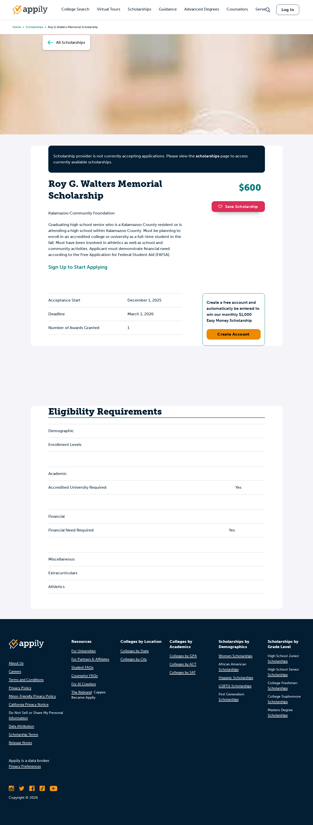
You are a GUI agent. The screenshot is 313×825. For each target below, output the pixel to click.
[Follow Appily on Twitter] (21, 788)
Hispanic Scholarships (236, 678)
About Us (16, 663)
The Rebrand (81, 692)
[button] (221, 206)
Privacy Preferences (25, 766)
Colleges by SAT (183, 672)
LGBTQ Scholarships (235, 686)
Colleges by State (134, 651)
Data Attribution (21, 726)
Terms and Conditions (26, 680)
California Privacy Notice (29, 704)
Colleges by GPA (183, 656)
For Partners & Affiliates (90, 659)
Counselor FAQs (84, 676)
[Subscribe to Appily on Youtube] (53, 788)
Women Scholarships (235, 656)
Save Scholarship (238, 206)
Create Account (233, 334)
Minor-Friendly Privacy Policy (32, 696)
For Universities (83, 651)
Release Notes (20, 743)
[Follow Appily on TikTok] (42, 788)
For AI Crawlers (83, 684)
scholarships (207, 156)
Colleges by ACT (183, 664)
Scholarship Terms (23, 734)
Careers (15, 671)
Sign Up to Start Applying (77, 267)
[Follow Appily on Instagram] (11, 788)
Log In (287, 9)
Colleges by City (133, 659)
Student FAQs (82, 667)
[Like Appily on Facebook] (32, 788)
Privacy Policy (20, 688)
